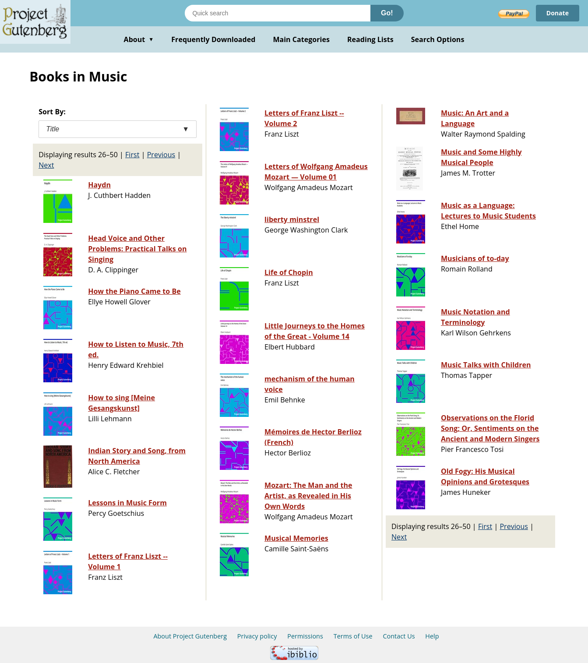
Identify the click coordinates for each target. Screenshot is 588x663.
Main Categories (301, 39)
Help (432, 636)
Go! (387, 13)
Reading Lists (370, 39)
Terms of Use (353, 636)
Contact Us (399, 636)
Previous (161, 154)
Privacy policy (257, 636)
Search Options (438, 39)
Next (46, 165)
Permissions (305, 636)
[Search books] (277, 13)
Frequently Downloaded (213, 39)
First (132, 154)
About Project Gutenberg (190, 636)
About (139, 39)
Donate (557, 13)
